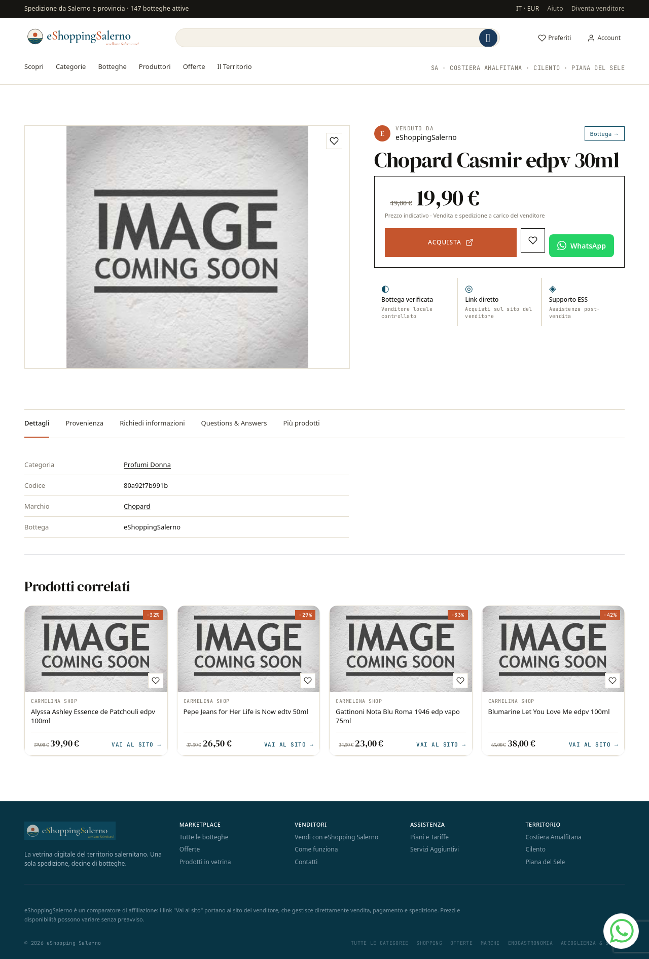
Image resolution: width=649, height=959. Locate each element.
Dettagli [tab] (36, 423)
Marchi (490, 943)
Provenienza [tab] (84, 423)
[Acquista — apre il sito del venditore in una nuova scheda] (451, 243)
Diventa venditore (598, 8)
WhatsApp (588, 246)
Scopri (34, 66)
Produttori (155, 66)
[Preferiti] (554, 38)
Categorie (71, 66)
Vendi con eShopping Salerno (336, 837)
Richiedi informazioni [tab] (152, 423)
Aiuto (555, 8)
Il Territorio (235, 66)
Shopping (429, 943)
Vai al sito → (136, 744)
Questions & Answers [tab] (234, 423)
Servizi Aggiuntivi (434, 849)
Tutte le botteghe (204, 837)
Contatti (306, 862)
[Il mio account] (604, 38)
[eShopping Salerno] (82, 36)
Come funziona (316, 849)
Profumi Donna (147, 464)
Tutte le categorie (379, 943)
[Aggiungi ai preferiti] (334, 141)
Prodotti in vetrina (205, 862)
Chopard (137, 506)
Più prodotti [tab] (301, 423)
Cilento (535, 849)
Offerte (194, 66)
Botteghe (112, 66)
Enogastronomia (530, 943)
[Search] (326, 38)
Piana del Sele (545, 862)
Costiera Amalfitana (553, 837)
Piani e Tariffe (429, 837)
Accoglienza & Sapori (593, 943)
